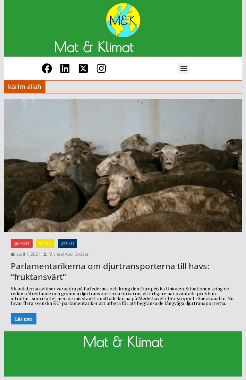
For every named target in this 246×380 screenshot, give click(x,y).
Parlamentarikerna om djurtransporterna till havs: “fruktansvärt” (110, 271)
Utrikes (67, 243)
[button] (183, 68)
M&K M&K (16, 364)
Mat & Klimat (93, 47)
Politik (45, 243)
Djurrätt (22, 243)
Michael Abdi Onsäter (69, 254)
